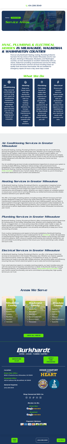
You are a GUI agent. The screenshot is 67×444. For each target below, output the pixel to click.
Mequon (55, 317)
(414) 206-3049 (43, 440)
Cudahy (9, 314)
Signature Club (16, 360)
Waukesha (32, 309)
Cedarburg (56, 312)
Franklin (9, 319)
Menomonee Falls (35, 317)
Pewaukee (32, 322)
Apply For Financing (51, 360)
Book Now (14, 440)
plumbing (46, 235)
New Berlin (33, 314)
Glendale (9, 322)
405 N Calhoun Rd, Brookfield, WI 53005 (17, 380)
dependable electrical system (47, 268)
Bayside (9, 309)
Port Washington (58, 319)
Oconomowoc (34, 319)
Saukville (55, 322)
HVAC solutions (7, 171)
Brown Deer (10, 312)
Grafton (54, 314)
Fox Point (9, 317)
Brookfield (32, 312)
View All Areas (33, 335)
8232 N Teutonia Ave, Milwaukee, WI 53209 (18, 375)
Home (7, 17)
